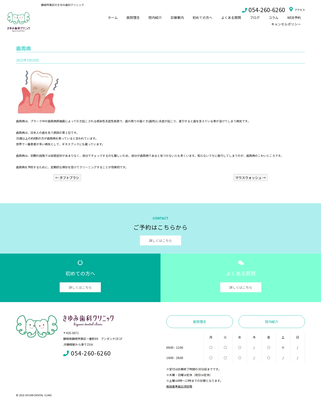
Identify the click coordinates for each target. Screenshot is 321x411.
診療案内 (177, 17)
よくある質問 (231, 17)
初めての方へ (202, 17)
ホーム (113, 17)
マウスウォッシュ (250, 177)
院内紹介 (155, 17)
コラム (273, 17)
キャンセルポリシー (286, 24)
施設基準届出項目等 (179, 386)
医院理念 (133, 17)
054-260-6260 (263, 10)
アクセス (297, 9)
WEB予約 (294, 17)
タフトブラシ (67, 177)
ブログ (255, 17)
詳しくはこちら (160, 240)
